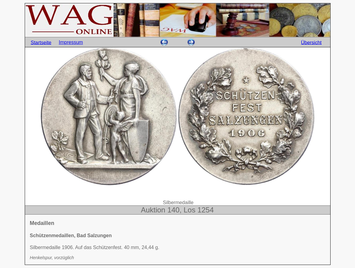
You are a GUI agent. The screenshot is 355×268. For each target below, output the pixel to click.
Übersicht (311, 42)
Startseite (41, 42)
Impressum (71, 42)
